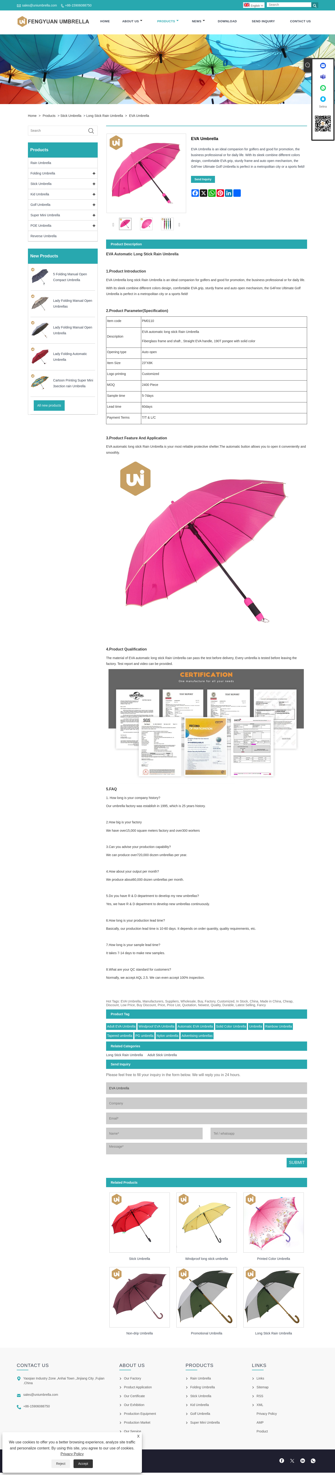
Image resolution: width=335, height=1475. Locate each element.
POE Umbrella (40, 226)
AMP (260, 1423)
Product (262, 1432)
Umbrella (255, 1026)
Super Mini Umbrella (45, 215)
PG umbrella (144, 1036)
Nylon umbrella (167, 1036)
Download (227, 21)
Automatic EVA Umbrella (195, 1026)
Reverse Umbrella (43, 236)
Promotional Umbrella (206, 1333)
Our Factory (132, 1379)
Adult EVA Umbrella (121, 1026)
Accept (83, 1463)
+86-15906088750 (78, 5)
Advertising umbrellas (197, 1036)
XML (260, 1405)
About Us (132, 21)
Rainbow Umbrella (278, 1026)
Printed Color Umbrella (273, 1259)
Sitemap (262, 1388)
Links (260, 1379)
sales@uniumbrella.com (39, 5)
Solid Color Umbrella (231, 1026)
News (198, 21)
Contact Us (300, 21)
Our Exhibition (134, 1405)
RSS (260, 1396)
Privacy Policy (72, 1454)
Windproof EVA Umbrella (156, 1026)
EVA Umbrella (139, 116)
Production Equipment (140, 1414)
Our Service (132, 1432)
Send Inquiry (263, 21)
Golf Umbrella (40, 205)
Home (105, 21)
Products (168, 21)
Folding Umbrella (42, 173)
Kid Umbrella (39, 194)
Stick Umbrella (70, 116)
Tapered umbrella (119, 1036)
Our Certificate (134, 1396)
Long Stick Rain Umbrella (104, 116)
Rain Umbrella (40, 163)
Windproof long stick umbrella (206, 1259)
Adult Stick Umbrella (162, 1055)
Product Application (138, 1388)
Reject (60, 1463)
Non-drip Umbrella (139, 1333)
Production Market (137, 1423)
